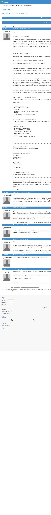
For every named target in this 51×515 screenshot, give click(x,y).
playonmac (6, 2)
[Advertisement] (25, 340)
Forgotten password (7, 311)
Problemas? (11, 5)
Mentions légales (6, 325)
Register (4, 309)
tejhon (4, 269)
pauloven (5, 28)
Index (12, 287)
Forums (5, 5)
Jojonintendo (5, 192)
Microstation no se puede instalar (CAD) (30, 287)
